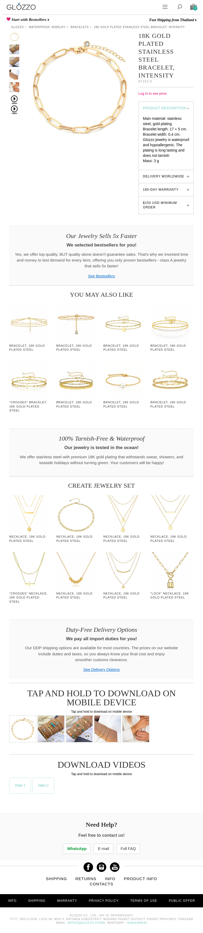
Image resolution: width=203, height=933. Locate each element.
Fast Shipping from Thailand (171, 20)
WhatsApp (75, 849)
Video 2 (43, 785)
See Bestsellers (101, 276)
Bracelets (80, 27)
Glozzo (17, 27)
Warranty (67, 901)
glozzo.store (153, 166)
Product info (140, 879)
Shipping (56, 879)
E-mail (103, 849)
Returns (85, 879)
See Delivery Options (101, 669)
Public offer (182, 901)
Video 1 (20, 785)
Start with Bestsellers (29, 20)
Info (110, 879)
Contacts (101, 884)
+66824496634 (136, 923)
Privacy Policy (104, 901)
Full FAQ (131, 849)
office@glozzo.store (86, 923)
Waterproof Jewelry (47, 27)
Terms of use (143, 901)
